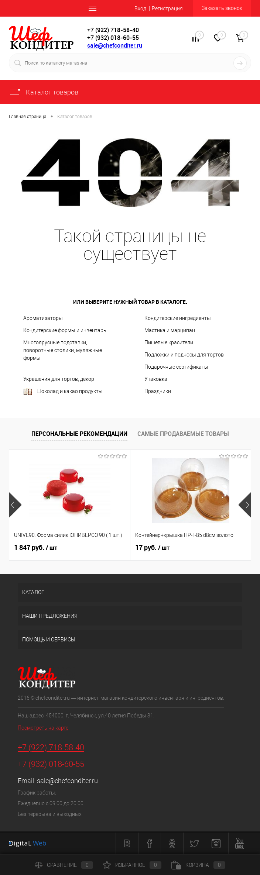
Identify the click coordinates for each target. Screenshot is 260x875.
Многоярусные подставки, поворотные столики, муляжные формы (62, 350)
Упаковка (155, 379)
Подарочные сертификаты (176, 367)
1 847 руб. (35, 548)
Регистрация (167, 8)
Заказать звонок (222, 8)
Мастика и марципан (169, 330)
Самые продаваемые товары (183, 434)
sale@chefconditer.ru (114, 45)
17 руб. (152, 548)
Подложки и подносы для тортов (184, 355)
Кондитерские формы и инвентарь (64, 330)
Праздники (157, 391)
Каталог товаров (43, 92)
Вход (140, 8)
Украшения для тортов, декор (58, 379)
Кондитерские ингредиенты (177, 318)
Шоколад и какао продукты (63, 392)
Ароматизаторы (43, 318)
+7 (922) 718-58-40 (51, 747)
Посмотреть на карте (43, 728)
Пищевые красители (168, 342)
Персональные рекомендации (79, 434)
